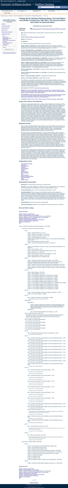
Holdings (10, 15)
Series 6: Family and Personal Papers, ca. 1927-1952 (31, 219)
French (32, 99)
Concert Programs (54, 94)
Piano (35, 92)
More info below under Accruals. (41, 88)
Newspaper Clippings (52, 95)
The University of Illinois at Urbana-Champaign (36, 487)
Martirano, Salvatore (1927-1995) (37, 37)
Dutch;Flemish (60, 99)
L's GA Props (5, 45)
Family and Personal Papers (7, 42)
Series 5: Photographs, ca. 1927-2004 (28, 218)
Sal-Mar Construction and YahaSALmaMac (7, 39)
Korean (36, 99)
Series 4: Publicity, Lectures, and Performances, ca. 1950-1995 (33, 217)
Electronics (23, 91)
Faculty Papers (33, 91)
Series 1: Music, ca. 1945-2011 (26, 213)
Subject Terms (5, 29)
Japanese (44, 99)
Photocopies (24, 96)
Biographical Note (5, 27)
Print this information (60, 28)
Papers (59, 95)
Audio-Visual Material (45, 94)
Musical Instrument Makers (27, 176)
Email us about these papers (9, 52)
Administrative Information (7, 31)
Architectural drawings (35, 94)
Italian (40, 99)
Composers (40, 90)
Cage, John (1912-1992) (31, 90)
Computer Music (47, 90)
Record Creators (7, 12)
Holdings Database (44, 4)
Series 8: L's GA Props (24, 221)
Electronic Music (60, 90)
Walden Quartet (41, 92)
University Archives (4, 15)
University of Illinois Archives (16, 4)
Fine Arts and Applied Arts (18, 15)
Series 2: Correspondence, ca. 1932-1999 (28, 215)
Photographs (5, 41)
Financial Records (28, 95)
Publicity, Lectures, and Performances (9, 40)
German (49, 99)
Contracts (54, 90)
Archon (33, 486)
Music (4, 35)
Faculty (28, 91)
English (28, 99)
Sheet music (36, 96)
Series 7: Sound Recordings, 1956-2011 (28, 220)
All (19, 223)
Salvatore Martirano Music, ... (37, 15)
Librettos (35, 95)
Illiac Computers (41, 91)
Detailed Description (6, 33)
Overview (4, 23)
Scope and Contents (6, 25)
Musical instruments (42, 95)
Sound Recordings (44, 96)
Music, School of (52, 91)
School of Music (28, 15)
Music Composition (29, 92)
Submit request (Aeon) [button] (35, 28)
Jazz (47, 91)
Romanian (53, 99)
